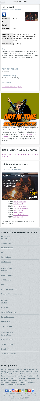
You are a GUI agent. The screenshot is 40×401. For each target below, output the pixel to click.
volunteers (35, 378)
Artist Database (6, 280)
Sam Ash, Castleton (7, 344)
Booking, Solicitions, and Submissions (12, 294)
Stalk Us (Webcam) (6, 326)
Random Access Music (19, 202)
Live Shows (4, 271)
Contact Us (4, 307)
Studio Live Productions (8, 340)
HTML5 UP (26, 398)
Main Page (4, 238)
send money (17, 380)
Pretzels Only (5, 349)
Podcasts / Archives (7, 248)
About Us (4, 303)
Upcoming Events (6, 257)
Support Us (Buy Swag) (7, 317)
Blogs (2, 252)
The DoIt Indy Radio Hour (8, 354)
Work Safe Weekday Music (21, 208)
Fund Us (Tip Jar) (6, 321)
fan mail (6, 380)
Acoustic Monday (18, 213)
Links (2, 285)
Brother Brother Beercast (20, 215)
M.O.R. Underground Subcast (9, 289)
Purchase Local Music (7, 275)
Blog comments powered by (12, 87)
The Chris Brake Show (19, 206)
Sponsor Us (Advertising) (8, 312)
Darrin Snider (32, 394)
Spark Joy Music (6, 335)
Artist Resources (6, 262)
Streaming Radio (6, 243)
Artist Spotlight (18, 204)
